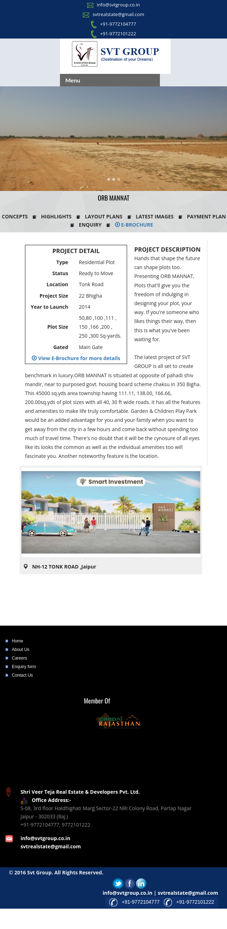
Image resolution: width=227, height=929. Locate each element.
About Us (20, 649)
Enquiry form (24, 666)
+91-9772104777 (118, 24)
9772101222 (76, 824)
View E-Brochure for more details (76, 358)
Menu (72, 80)
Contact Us (22, 675)
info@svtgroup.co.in (118, 4)
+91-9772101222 (118, 33)
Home (17, 640)
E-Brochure (134, 224)
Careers (19, 658)
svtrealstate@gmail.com (118, 14)
